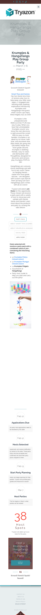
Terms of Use (20, 599)
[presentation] (20, 237)
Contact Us (20, 594)
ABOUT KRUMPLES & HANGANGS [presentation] (22, 228)
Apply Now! (20, 562)
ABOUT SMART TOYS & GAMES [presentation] (21, 223)
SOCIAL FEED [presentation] (20, 232)
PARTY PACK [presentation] (20, 219)
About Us (20, 596)
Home (21, 38)
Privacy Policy (20, 601)
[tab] (21, 219)
